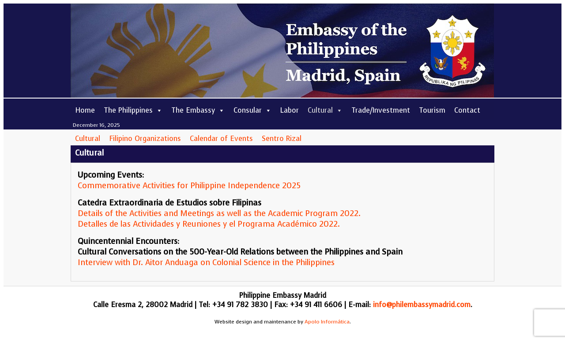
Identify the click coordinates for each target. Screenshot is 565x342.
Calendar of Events (221, 138)
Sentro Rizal (281, 138)
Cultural (325, 110)
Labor (289, 110)
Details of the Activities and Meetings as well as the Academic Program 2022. (219, 213)
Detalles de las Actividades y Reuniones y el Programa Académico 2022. (209, 224)
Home (85, 110)
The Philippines (133, 110)
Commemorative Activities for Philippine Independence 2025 (189, 185)
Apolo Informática (327, 321)
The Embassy (198, 110)
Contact (467, 110)
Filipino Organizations (145, 138)
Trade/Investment (380, 110)
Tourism (432, 110)
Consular (252, 110)
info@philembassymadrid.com (422, 304)
